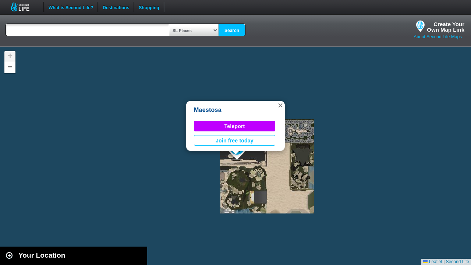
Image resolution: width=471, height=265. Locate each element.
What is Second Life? (71, 7)
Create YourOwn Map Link (445, 27)
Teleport (234, 126)
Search (231, 30)
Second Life (24, 7)
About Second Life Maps (438, 36)
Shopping (149, 7)
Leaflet (432, 261)
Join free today (235, 141)
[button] (280, 105)
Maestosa (208, 110)
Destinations (116, 7)
